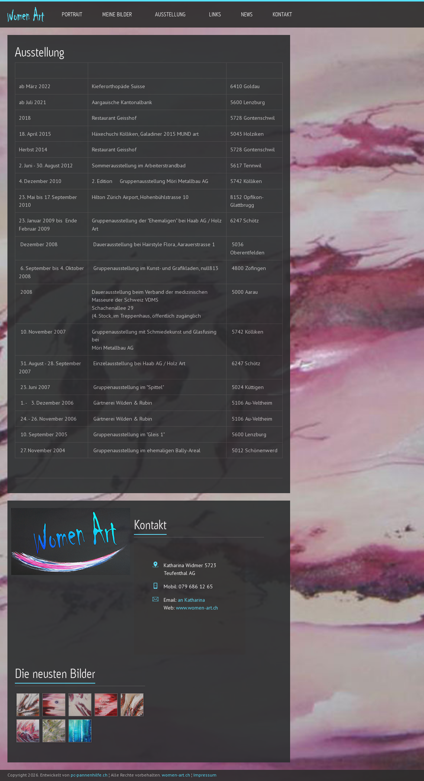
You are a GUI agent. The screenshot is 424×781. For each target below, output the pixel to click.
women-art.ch (176, 775)
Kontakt (282, 14)
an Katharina (191, 600)
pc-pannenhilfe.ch (89, 775)
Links (215, 14)
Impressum (204, 775)
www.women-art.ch (197, 607)
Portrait (72, 14)
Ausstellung (170, 14)
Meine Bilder (116, 14)
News (247, 14)
